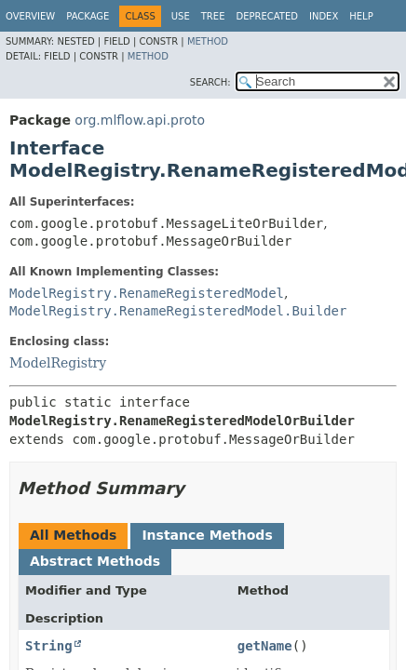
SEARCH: (210, 82)
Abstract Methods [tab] (95, 561)
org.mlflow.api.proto (139, 120)
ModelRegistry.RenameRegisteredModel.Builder (177, 310)
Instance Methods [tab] (207, 535)
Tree (213, 16)
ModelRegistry (57, 362)
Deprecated (267, 16)
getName (264, 645)
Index (323, 16)
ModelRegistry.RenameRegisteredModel (146, 293)
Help (360, 16)
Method (207, 41)
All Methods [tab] (73, 535)
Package (87, 16)
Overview (30, 16)
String (49, 645)
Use (180, 16)
